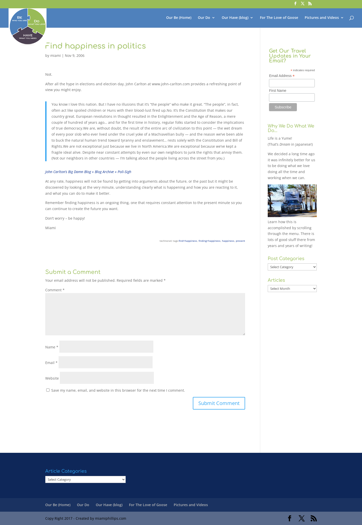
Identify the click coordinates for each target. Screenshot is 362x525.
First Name (277, 91)
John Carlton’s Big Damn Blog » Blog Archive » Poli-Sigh (88, 171)
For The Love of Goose (279, 18)
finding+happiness (209, 241)
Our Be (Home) (178, 18)
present (240, 241)
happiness (228, 241)
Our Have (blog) (235, 18)
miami (55, 55)
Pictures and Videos (322, 18)
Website (52, 378)
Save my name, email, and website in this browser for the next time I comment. (118, 390)
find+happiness (188, 241)
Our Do (204, 18)
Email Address (282, 75)
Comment (55, 290)
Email (51, 362)
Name (51, 347)
